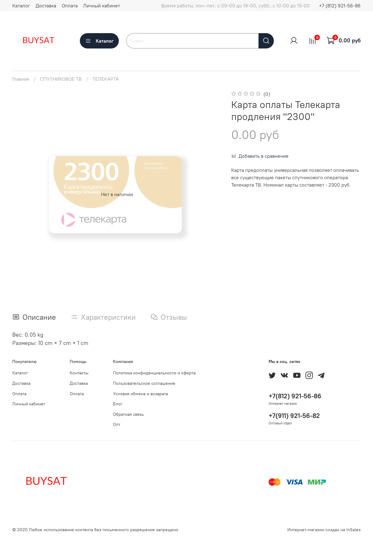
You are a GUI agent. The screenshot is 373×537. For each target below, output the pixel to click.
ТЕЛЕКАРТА (105, 79)
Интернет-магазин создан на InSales (324, 529)
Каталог (21, 5)
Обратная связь (128, 414)
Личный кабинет (101, 5)
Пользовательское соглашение (144, 383)
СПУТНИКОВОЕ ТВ (61, 79)
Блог (117, 404)
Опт (116, 424)
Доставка (46, 5)
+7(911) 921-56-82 (294, 415)
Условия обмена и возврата (140, 393)
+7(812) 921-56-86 (295, 396)
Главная (20, 79)
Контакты (79, 373)
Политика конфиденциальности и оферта (154, 373)
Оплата (70, 5)
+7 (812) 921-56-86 (340, 5)
